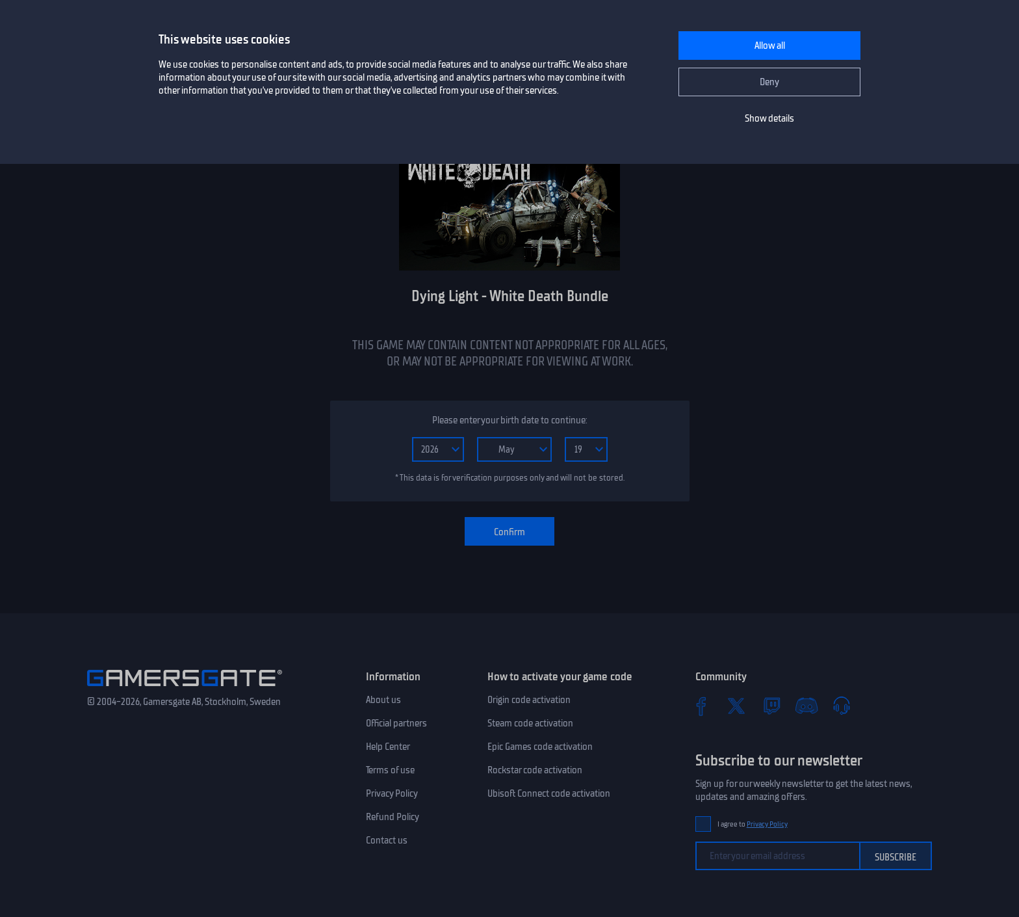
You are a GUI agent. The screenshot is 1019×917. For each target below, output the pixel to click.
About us (383, 699)
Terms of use (390, 770)
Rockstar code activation (534, 770)
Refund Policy (392, 816)
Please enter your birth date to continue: (509, 420)
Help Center (388, 746)
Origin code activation (529, 699)
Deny (769, 81)
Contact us (386, 840)
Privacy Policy (392, 793)
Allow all (770, 45)
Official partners (396, 723)
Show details (769, 118)
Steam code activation (530, 723)
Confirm (509, 531)
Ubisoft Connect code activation (548, 793)
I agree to (752, 824)
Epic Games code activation (540, 746)
